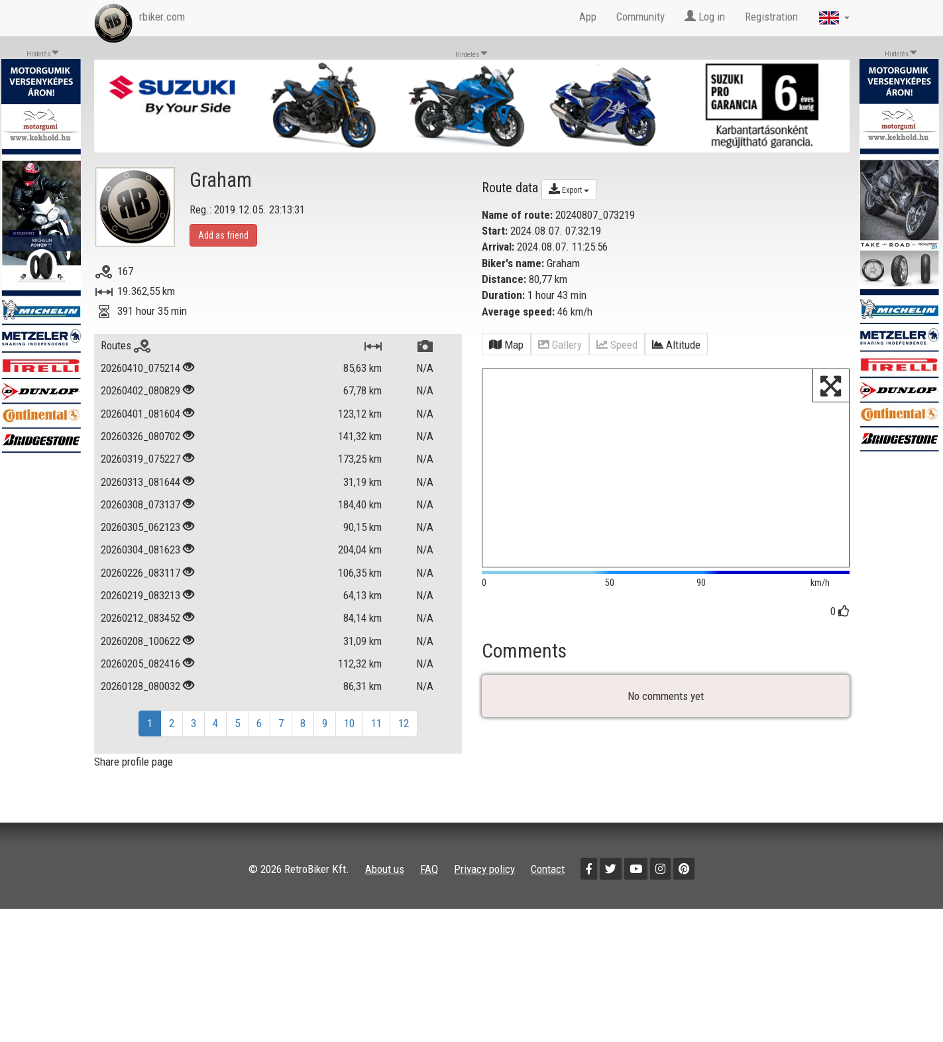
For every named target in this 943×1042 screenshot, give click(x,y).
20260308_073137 (140, 504)
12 (403, 723)
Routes (125, 345)
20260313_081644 (140, 482)
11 (376, 723)
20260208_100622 (140, 641)
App (587, 16)
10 (349, 723)
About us (384, 869)
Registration (771, 16)
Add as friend (223, 235)
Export (569, 189)
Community (640, 16)
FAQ (429, 869)
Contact (548, 869)
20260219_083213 (140, 595)
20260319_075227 (140, 458)
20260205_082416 (140, 663)
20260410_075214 (140, 368)
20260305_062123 (140, 527)
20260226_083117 (140, 572)
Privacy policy (484, 869)
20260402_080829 (140, 390)
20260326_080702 (140, 436)
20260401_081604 (140, 413)
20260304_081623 (140, 549)
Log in (705, 16)
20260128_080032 (140, 686)
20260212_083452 (140, 617)
